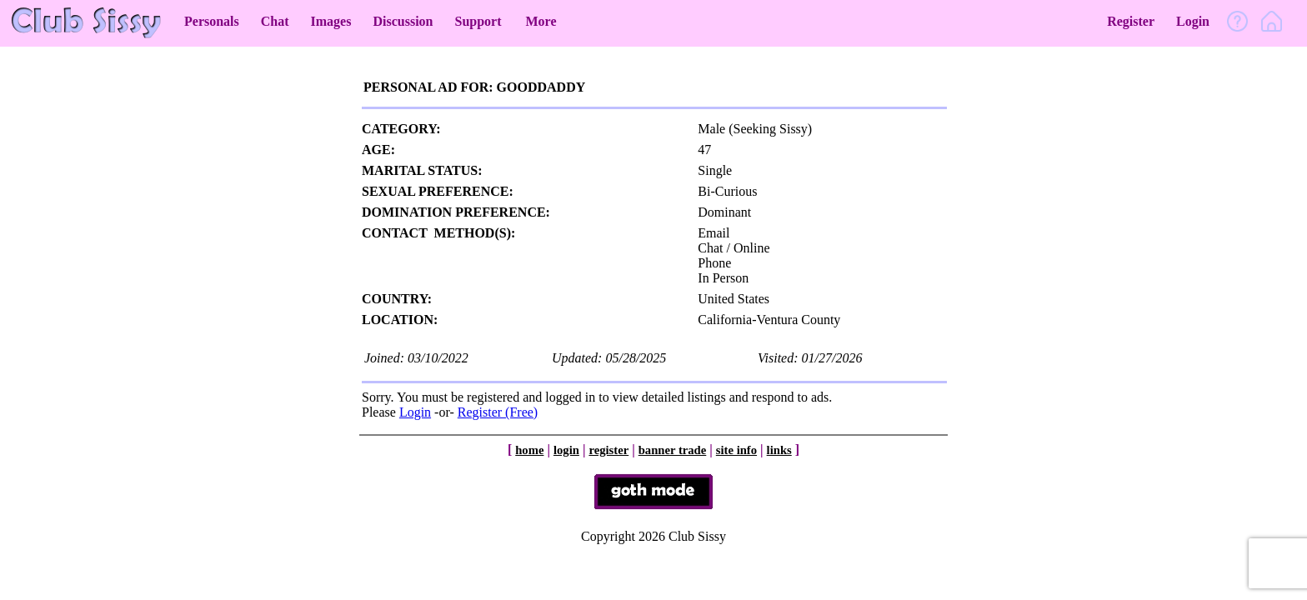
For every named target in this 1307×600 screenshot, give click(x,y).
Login (1192, 21)
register (608, 450)
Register (1130, 21)
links (779, 450)
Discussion (403, 21)
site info (736, 450)
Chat (275, 21)
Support (477, 21)
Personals (211, 21)
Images (331, 21)
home (529, 450)
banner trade (672, 450)
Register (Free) (498, 412)
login (566, 450)
